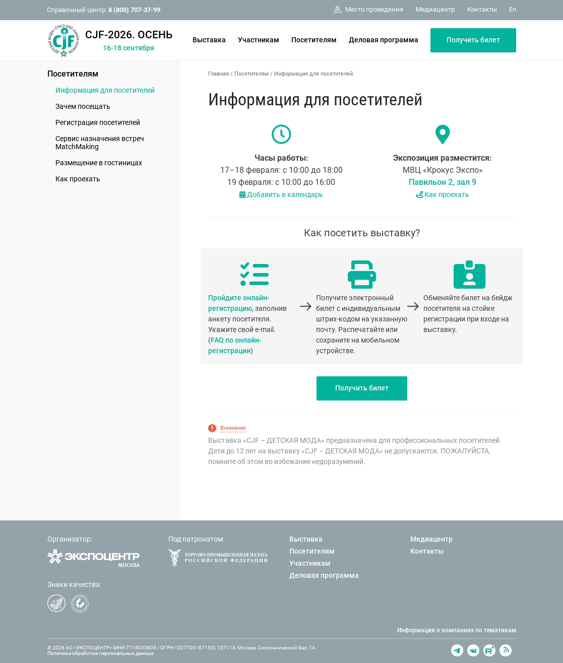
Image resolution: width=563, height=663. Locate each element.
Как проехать (77, 179)
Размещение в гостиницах (98, 163)
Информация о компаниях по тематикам (456, 630)
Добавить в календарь (281, 194)
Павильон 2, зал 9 (442, 182)
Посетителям (314, 40)
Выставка (209, 40)
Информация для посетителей (105, 90)
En (512, 9)
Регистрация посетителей (97, 122)
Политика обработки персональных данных (100, 653)
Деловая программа (383, 40)
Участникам (258, 40)
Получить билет (473, 40)
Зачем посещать (82, 106)
